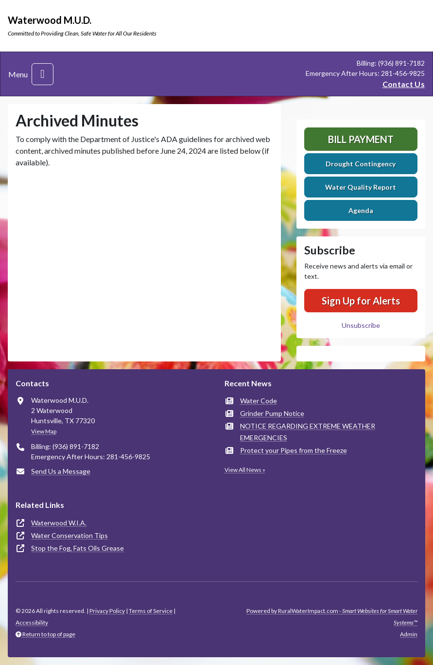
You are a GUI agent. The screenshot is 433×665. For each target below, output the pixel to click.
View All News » (245, 469)
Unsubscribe (361, 325)
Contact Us (403, 84)
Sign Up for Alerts (361, 300)
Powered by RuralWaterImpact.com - (331, 616)
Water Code (258, 400)
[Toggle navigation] (42, 74)
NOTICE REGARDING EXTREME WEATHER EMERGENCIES (307, 432)
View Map (43, 431)
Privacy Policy (107, 610)
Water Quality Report (360, 187)
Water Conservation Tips (69, 535)
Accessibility (32, 622)
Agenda (360, 210)
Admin (408, 634)
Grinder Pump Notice (272, 413)
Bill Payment (361, 139)
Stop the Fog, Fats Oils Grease (77, 548)
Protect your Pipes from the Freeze (293, 450)
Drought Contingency (361, 164)
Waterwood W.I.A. (59, 523)
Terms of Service (151, 610)
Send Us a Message (60, 471)
